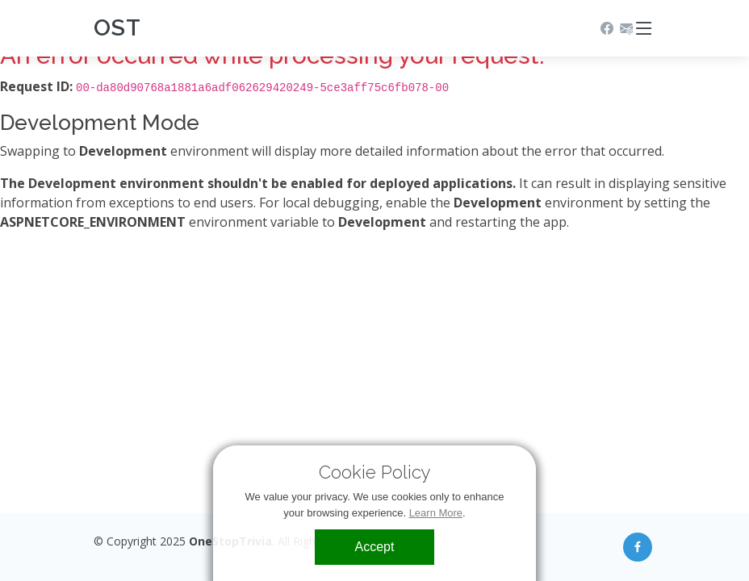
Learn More (435, 513)
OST (117, 28)
